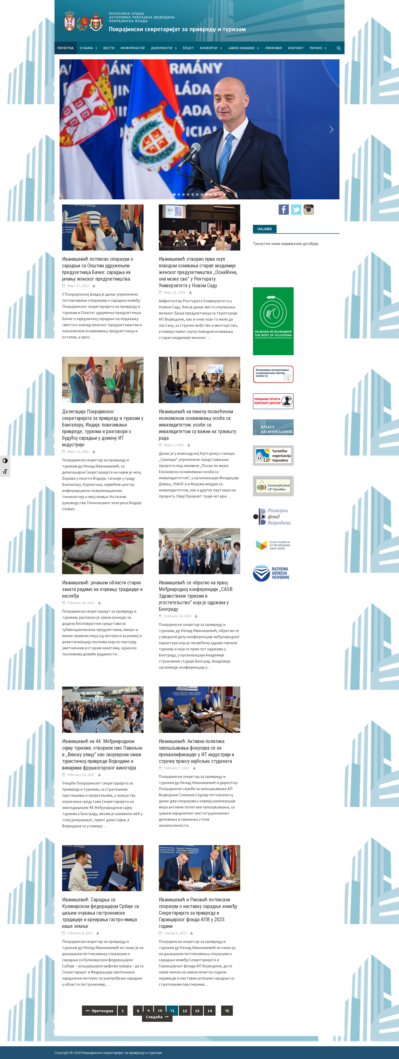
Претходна (99, 1010)
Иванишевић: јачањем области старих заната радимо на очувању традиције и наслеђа (102, 589)
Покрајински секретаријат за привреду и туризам (122, 1052)
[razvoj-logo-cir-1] (273, 544)
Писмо (316, 48)
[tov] (273, 455)
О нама (86, 48)
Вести (109, 48)
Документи (162, 48)
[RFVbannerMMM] (273, 515)
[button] (67, 129)
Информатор (133, 48)
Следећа (157, 1016)
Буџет (188, 48)
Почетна (66, 48)
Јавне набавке (241, 48)
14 (210, 1010)
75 (227, 1010)
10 (160, 1010)
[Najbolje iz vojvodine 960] (273, 320)
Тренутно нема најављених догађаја (285, 243)
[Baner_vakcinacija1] (273, 373)
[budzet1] (273, 426)
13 (197, 1010)
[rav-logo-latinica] (271, 572)
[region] (199, 129)
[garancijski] (273, 485)
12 (185, 1010)
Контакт (296, 48)
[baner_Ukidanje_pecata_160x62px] (273, 400)
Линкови (273, 48)
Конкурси (209, 48)
